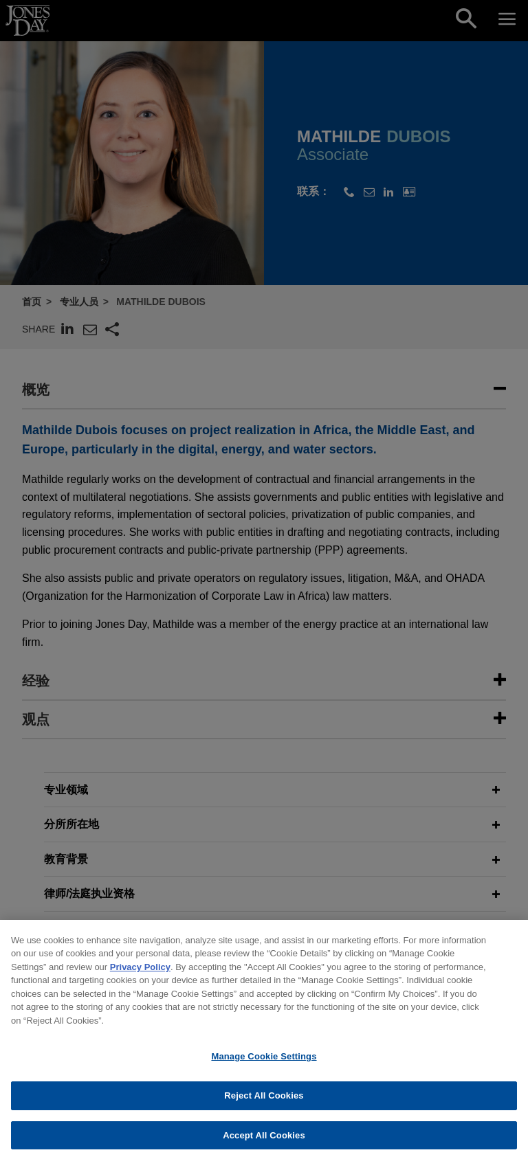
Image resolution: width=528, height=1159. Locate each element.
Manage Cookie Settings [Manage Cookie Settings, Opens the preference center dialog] (263, 1069)
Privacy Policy (140, 980)
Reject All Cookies (263, 1108)
